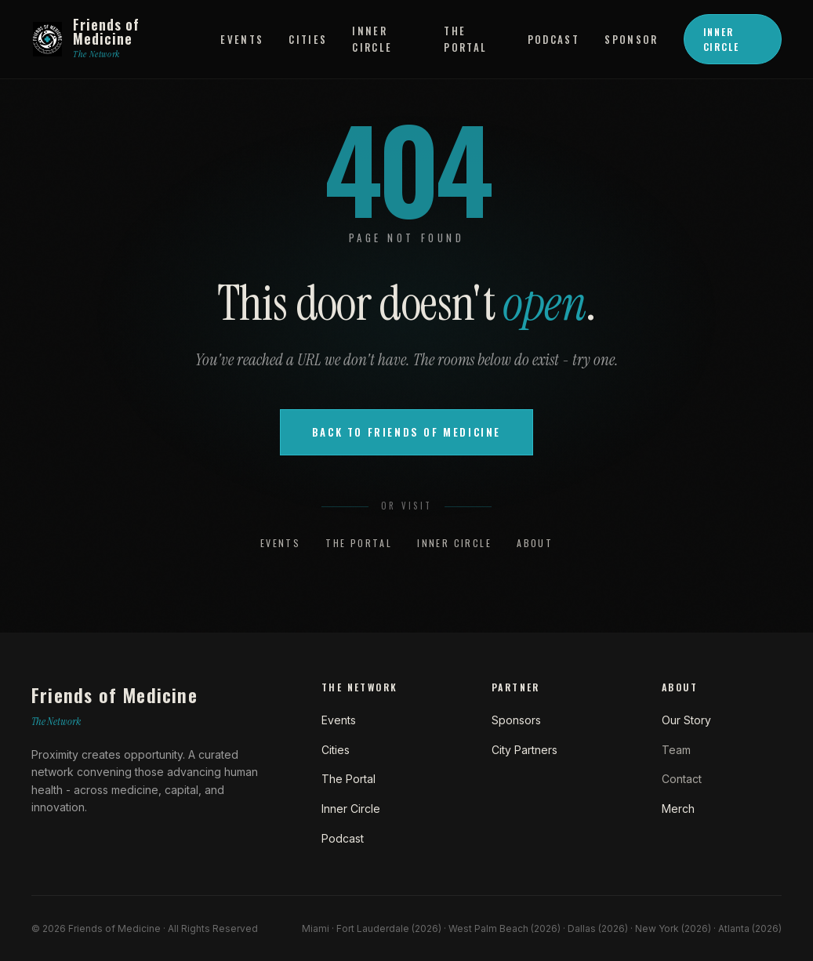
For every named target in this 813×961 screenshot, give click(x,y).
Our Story (686, 720)
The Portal (465, 39)
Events (241, 39)
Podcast (553, 39)
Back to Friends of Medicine (406, 432)
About (535, 542)
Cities (308, 39)
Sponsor (631, 39)
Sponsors (516, 720)
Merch (678, 808)
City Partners (524, 749)
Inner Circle (372, 39)
